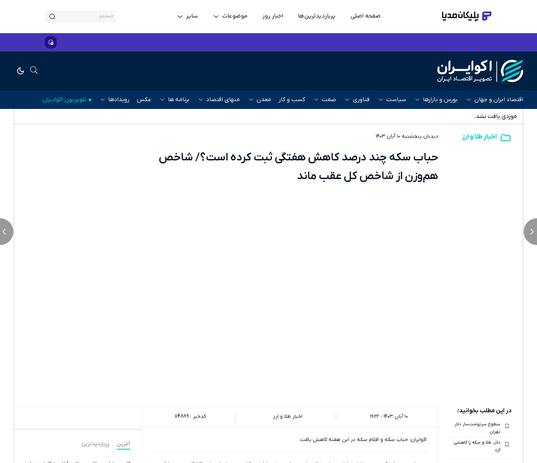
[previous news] (6, 231)
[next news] (530, 231)
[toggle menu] (230, 16)
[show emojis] (51, 42)
